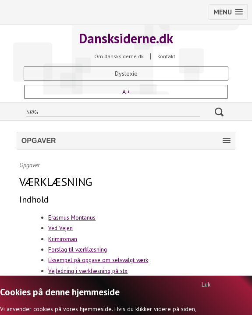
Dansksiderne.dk (126, 38)
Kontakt (166, 56)
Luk (206, 284)
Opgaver (29, 165)
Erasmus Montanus (72, 217)
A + (126, 92)
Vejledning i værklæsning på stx (88, 271)
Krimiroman (62, 239)
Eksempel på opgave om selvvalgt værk (98, 260)
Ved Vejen (60, 228)
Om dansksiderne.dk (119, 56)
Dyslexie (126, 73)
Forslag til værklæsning (77, 249)
